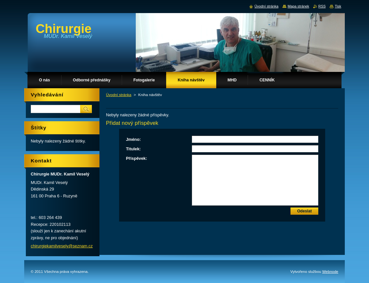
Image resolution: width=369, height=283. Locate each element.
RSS (321, 6)
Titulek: (133, 148)
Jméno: (133, 139)
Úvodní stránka (118, 95)
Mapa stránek (298, 6)
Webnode (330, 272)
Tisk (338, 6)
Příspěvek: (136, 158)
